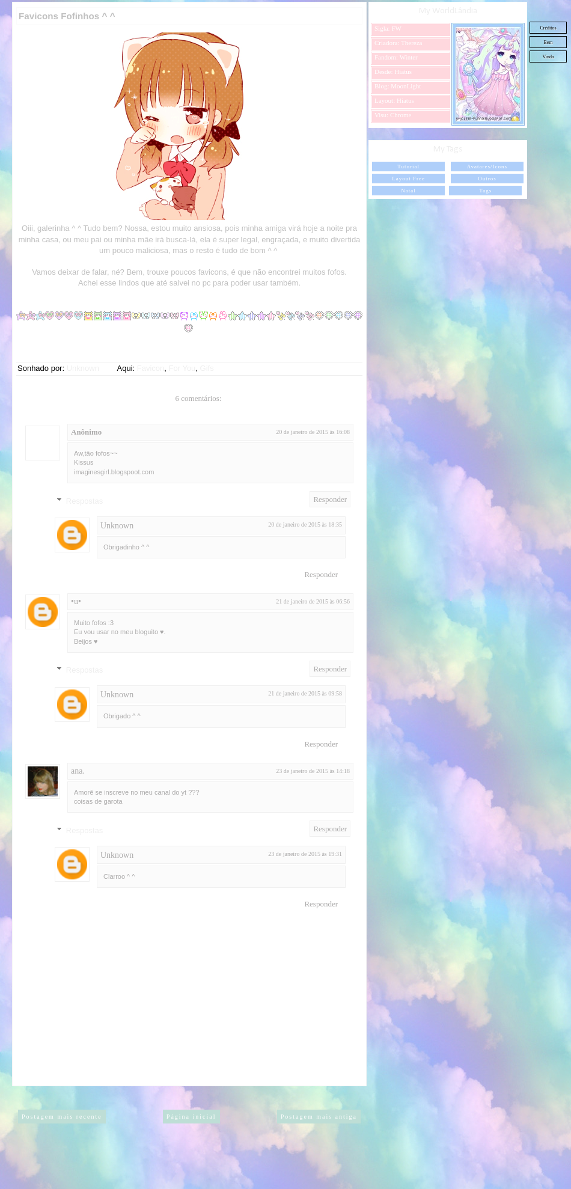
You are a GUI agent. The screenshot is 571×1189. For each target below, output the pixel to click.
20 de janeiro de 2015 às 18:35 (305, 524)
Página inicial (191, 1116)
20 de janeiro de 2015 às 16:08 (313, 432)
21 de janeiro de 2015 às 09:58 (305, 693)
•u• (76, 601)
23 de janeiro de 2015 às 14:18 (313, 771)
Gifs (207, 368)
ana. (78, 770)
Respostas (84, 500)
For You (182, 368)
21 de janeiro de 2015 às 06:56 (313, 601)
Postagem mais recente (62, 1116)
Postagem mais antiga (319, 1116)
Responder (330, 499)
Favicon (151, 368)
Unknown (116, 525)
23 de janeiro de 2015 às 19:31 (305, 854)
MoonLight (406, 86)
